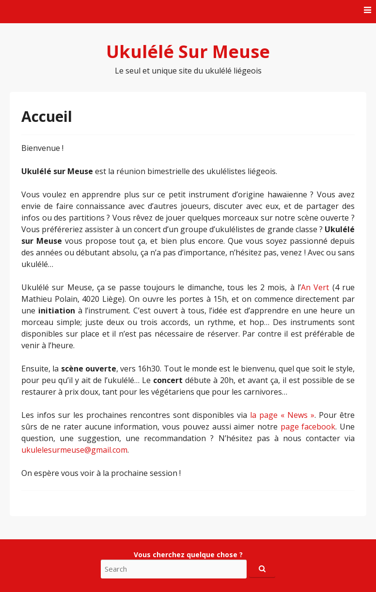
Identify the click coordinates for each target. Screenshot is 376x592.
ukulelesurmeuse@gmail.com (74, 449)
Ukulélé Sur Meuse (188, 51)
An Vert (315, 287)
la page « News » (282, 415)
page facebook (308, 426)
